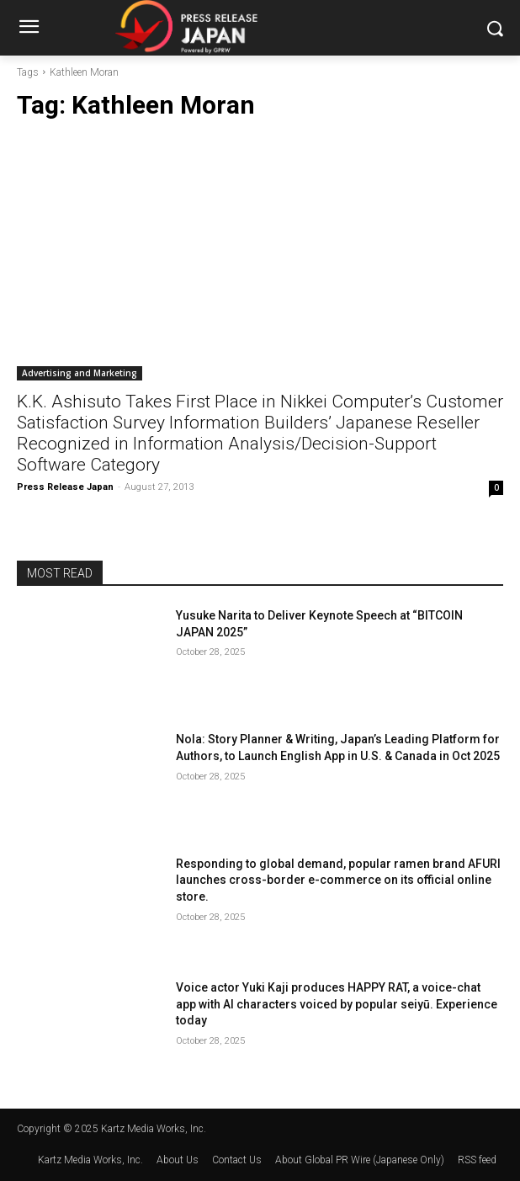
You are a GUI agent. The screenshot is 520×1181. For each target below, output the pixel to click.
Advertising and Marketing (79, 373)
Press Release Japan (65, 486)
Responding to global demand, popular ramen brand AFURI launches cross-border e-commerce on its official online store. (338, 880)
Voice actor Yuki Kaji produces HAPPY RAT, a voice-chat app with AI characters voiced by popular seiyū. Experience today (336, 1004)
